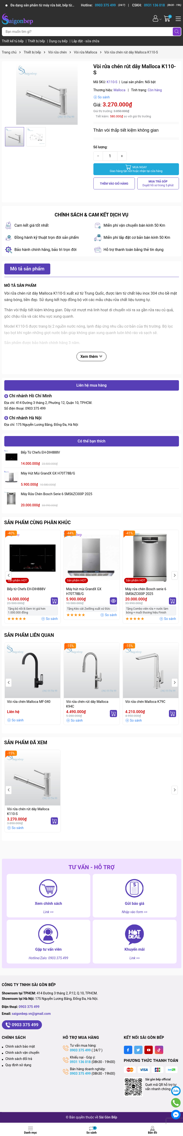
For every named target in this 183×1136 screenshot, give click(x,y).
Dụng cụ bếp (58, 41)
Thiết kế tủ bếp (13, 41)
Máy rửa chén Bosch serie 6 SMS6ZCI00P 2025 (56, 494)
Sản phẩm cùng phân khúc (37, 522)
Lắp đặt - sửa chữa (85, 41)
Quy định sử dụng (18, 1065)
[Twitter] (138, 1050)
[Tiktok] (159, 1050)
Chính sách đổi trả (18, 1059)
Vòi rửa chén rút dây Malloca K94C (87, 704)
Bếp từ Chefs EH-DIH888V (40, 452)
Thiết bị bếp (37, 41)
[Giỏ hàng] (167, 18)
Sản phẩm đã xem (25, 742)
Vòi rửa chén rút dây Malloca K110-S (28, 811)
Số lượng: (100, 147)
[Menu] (177, 18)
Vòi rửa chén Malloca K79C (145, 702)
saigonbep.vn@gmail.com (31, 1014)
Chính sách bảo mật (20, 1046)
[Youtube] (148, 1050)
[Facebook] (128, 1050)
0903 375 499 (35, 408)
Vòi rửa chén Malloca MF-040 (29, 702)
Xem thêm (91, 356)
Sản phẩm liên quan (29, 635)
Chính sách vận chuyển (22, 1053)
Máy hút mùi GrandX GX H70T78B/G (48, 473)
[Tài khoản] (155, 18)
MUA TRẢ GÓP (158, 183)
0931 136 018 (80, 1062)
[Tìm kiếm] (177, 32)
